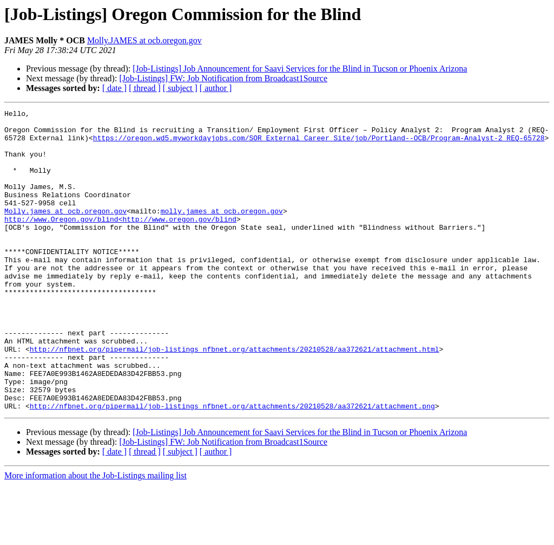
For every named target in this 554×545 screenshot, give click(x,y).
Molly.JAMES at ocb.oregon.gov (144, 40)
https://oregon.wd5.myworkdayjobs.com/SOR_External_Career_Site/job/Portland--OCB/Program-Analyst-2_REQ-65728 (319, 144)
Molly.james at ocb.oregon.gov (65, 232)
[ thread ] (145, 88)
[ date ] (114, 88)
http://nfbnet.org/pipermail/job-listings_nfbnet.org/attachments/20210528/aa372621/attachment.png (232, 466)
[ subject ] (180, 88)
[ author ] (216, 88)
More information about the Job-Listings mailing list (95, 535)
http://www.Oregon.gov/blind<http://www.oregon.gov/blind (120, 241)
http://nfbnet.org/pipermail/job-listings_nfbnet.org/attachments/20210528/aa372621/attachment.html (234, 398)
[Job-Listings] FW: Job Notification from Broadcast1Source (223, 78)
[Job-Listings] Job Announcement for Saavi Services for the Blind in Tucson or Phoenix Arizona (300, 68)
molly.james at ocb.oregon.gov (222, 232)
